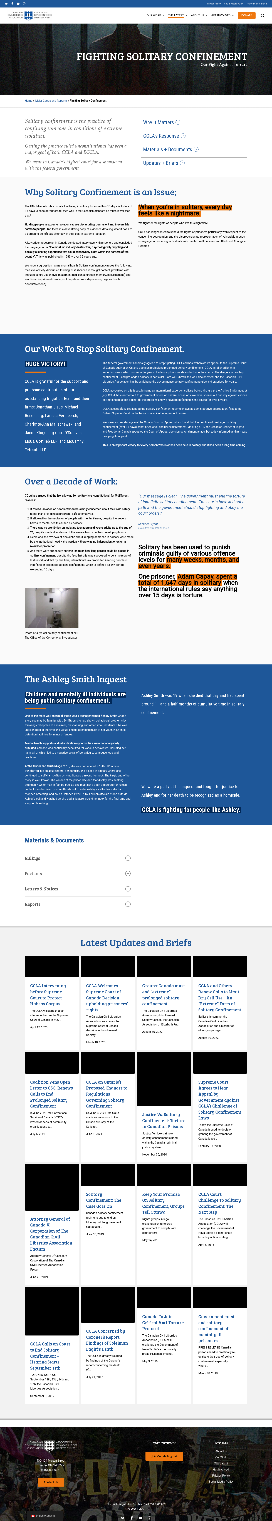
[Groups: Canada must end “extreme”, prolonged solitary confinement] (164, 966)
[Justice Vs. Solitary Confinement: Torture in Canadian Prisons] (164, 1079)
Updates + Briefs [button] (160, 163)
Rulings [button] (78, 858)
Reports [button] (78, 904)
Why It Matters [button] (158, 122)
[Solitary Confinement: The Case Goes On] (108, 1175)
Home (28, 100)
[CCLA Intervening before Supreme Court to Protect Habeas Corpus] (52, 966)
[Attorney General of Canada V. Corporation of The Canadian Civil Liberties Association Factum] (52, 1187)
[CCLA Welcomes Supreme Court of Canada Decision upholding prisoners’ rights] (108, 966)
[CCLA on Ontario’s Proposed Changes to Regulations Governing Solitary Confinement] (108, 1062)
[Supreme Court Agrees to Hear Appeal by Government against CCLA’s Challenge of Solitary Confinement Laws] (220, 1062)
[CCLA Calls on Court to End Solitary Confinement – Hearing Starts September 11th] (52, 1311)
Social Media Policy (221, 1481)
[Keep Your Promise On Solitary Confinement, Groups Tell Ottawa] (164, 1175)
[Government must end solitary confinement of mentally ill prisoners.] (220, 1297)
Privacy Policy (221, 1475)
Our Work (221, 1457)
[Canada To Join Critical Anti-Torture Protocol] (164, 1297)
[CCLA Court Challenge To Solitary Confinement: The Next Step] (220, 1175)
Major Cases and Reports (51, 100)
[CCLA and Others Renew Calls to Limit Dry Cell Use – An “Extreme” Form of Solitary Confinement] (220, 966)
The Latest (221, 1463)
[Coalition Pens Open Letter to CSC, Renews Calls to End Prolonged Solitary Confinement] (52, 1062)
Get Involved (221, 1469)
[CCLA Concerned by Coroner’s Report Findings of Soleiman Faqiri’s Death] (108, 1305)
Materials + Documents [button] (167, 149)
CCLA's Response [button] (161, 136)
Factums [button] (78, 873)
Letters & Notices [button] (78, 889)
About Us (221, 1451)
